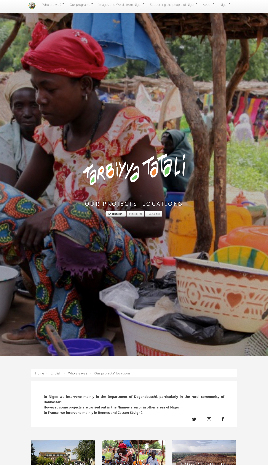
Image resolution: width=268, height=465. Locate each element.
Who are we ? (53, 4)
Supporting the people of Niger (173, 4)
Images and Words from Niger (121, 4)
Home (39, 373)
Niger (225, 4)
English (113, 213)
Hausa (151, 213)
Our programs (81, 4)
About (208, 4)
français (133, 213)
